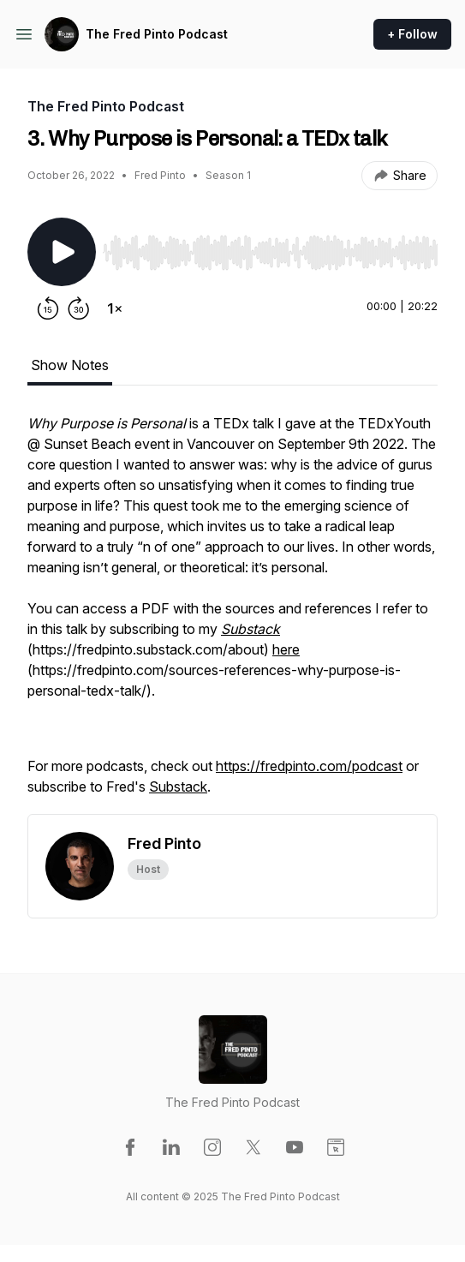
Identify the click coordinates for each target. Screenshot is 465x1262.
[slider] (270, 253)
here (286, 649)
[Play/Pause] (61, 252)
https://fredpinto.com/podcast (309, 766)
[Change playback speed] (115, 308)
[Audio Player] (270, 247)
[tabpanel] (232, 613)
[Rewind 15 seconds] (48, 308)
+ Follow (412, 34)
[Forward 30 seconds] (79, 308)
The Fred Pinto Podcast (157, 34)
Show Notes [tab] (70, 365)
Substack (178, 786)
